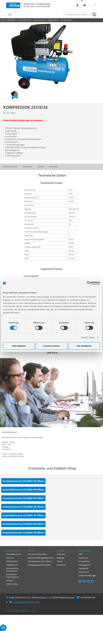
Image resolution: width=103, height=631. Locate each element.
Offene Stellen (12, 584)
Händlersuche (12, 565)
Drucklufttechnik (24, 20)
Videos (59, 561)
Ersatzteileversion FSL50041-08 (23, 523)
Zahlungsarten (84, 565)
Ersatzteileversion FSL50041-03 (23, 481)
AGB (80, 554)
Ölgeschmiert (53, 20)
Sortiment (61, 554)
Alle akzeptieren (84, 346)
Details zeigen (88, 337)
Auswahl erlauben (51, 346)
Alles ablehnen (19, 346)
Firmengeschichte (13, 554)
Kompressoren (39, 20)
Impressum (83, 558)
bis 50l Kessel (66, 20)
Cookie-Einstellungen (87, 575)
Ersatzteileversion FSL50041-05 (23, 498)
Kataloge (60, 558)
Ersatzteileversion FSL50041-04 (23, 489)
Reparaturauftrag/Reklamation (41, 558)
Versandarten (84, 561)
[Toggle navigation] (9, 14)
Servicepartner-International (12, 569)
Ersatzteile (53, 166)
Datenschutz (83, 572)
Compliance (83, 568)
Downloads (27, 166)
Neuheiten (61, 565)
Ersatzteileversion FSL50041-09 (23, 532)
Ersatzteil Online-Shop (37, 554)
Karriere (9, 580)
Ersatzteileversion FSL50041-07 (23, 515)
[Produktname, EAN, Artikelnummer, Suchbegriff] (77, 14)
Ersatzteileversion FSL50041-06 (23, 506)
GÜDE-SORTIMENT (8, 20)
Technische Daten (10, 166)
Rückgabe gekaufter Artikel (39, 565)
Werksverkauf (12, 561)
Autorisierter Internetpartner (12, 575)
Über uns (10, 558)
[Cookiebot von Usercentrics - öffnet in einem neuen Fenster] (88, 283)
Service (41, 166)
